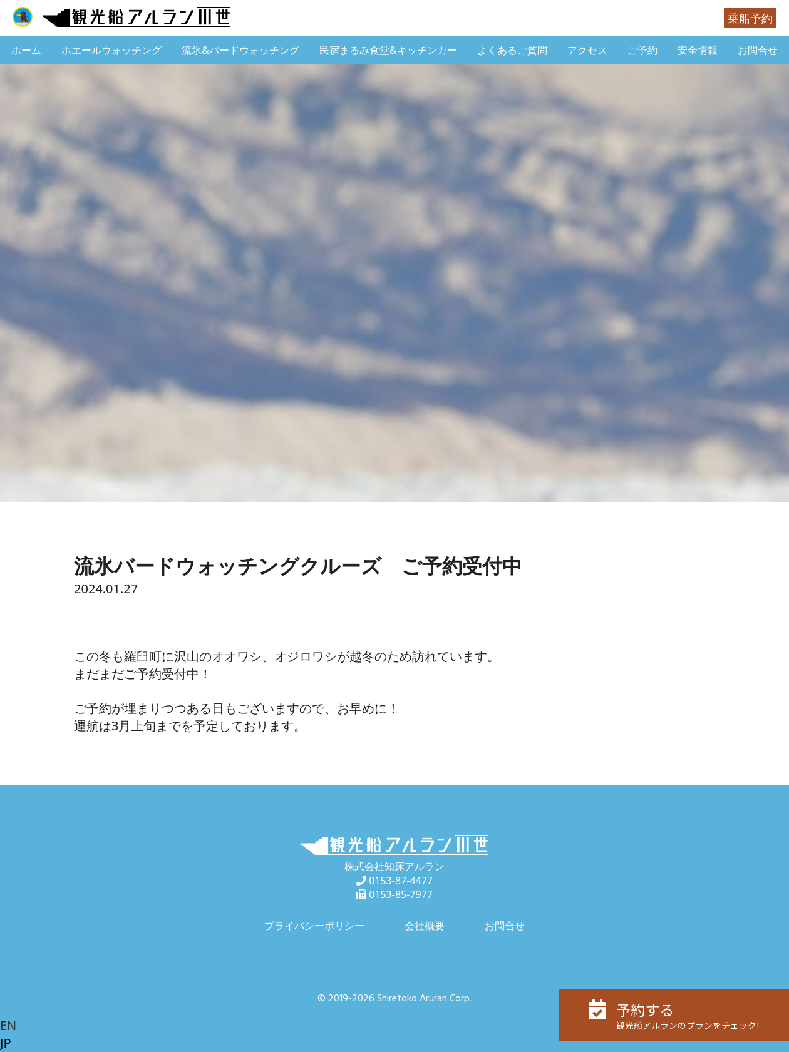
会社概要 (425, 925)
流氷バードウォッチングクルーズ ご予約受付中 (298, 565)
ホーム (26, 50)
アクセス (587, 50)
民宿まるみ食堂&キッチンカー (388, 50)
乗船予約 (750, 18)
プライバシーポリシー (314, 925)
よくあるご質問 (512, 50)
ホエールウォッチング (111, 50)
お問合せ (758, 50)
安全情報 (698, 50)
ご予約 (642, 50)
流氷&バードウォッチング (240, 50)
